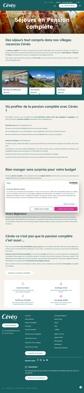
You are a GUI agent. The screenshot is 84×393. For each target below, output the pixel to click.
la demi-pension (37, 246)
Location (28, 315)
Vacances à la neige (31, 347)
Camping (28, 326)
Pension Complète (30, 322)
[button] (82, 81)
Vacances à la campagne (33, 334)
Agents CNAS (58, 337)
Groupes (58, 2)
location (43, 254)
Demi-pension (29, 319)
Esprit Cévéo (58, 319)
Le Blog (56, 329)
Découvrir (6, 92)
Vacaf (56, 322)
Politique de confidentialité (31, 388)
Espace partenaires (67, 2)
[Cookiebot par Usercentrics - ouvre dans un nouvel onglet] (70, 183)
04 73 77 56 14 (7, 333)
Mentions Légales (9, 388)
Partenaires (58, 344)
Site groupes (58, 341)
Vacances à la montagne (33, 342)
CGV (3, 388)
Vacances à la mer (31, 338)
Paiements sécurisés (19, 388)
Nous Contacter (10, 325)
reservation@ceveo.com (11, 331)
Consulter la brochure (35, 353)
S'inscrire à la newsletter (36, 378)
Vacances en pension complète (19, 273)
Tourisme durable (30, 329)
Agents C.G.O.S (59, 334)
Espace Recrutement (60, 348)
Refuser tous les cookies (41, 209)
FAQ (55, 326)
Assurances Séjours (60, 315)
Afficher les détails (68, 204)
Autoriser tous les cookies (66, 209)
